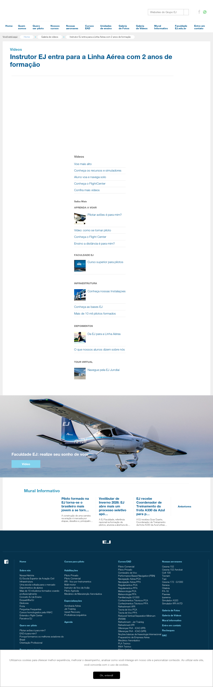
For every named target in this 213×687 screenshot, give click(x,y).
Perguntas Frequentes (33, 549)
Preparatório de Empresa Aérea (133, 580)
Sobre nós (27, 510)
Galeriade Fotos (124, 27)
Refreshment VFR (126, 546)
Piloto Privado (73, 515)
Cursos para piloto (76, 501)
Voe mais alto (166, 86)
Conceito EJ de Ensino (33, 537)
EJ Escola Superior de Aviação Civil (39, 518)
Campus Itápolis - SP (32, 594)
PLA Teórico (124, 586)
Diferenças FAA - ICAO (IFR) (131, 568)
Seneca (164, 525)
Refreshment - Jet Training (131, 562)
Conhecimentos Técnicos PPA (133, 543)
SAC (163, 575)
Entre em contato (170, 565)
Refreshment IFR (126, 565)
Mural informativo (170, 560)
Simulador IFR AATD (171, 543)
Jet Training (71, 548)
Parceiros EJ (28, 558)
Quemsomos (22, 27)
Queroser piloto (38, 27)
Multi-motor (71, 524)
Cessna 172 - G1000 (171, 522)
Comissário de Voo (127, 512)
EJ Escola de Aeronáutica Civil (36, 637)
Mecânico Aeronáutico (129, 583)
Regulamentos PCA (128, 525)
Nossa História (29, 515)
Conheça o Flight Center (174, 163)
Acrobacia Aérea (74, 545)
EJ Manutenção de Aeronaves (36, 640)
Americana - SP (30, 603)
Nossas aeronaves (171, 501)
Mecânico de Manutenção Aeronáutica (84, 533)
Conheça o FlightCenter (173, 110)
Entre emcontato (199, 27)
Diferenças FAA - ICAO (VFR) (132, 571)
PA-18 (164, 531)
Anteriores (184, 446)
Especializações (74, 540)
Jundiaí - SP (28, 597)
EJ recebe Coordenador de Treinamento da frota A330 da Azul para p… (150, 446)
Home (8, 25)
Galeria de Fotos (170, 550)
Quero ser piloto (31, 565)
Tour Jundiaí (28, 607)
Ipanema (165, 537)
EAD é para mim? (30, 573)
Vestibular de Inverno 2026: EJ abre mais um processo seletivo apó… (112, 446)
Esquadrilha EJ (29, 540)
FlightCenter (28, 643)
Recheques (167, 570)
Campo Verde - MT (31, 600)
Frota (24, 546)
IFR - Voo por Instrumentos (79, 521)
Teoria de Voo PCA (127, 549)
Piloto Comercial (74, 518)
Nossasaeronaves (72, 27)
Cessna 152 (167, 506)
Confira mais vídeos (170, 116)
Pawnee (165, 534)
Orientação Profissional (33, 582)
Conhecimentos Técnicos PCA (133, 540)
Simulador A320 (169, 540)
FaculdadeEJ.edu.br (181, 27)
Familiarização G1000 (128, 537)
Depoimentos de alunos (34, 527)
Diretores (26, 543)
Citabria (165, 528)
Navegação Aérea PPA (129, 522)
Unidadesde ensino (106, 27)
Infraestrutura (28, 521)
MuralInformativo (161, 27)
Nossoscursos (55, 27)
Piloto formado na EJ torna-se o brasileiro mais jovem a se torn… (75, 444)
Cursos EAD (124, 501)
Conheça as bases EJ (172, 238)
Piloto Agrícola (73, 530)
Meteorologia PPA (127, 534)
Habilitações (72, 510)
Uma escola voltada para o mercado (40, 524)
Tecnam (165, 515)
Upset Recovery (74, 552)
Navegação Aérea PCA (129, 518)
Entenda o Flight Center (33, 555)
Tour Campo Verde (31, 610)
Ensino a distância (31, 646)
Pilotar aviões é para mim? (35, 570)
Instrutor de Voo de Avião (78, 527)
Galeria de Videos (170, 555)
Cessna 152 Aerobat (171, 509)
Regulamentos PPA (128, 528)
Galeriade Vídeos (142, 27)
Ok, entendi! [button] (106, 675)
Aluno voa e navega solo (174, 103)
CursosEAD (89, 27)
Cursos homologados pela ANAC (38, 552)
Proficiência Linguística (77, 555)
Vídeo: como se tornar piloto (176, 157)
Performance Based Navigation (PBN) (136, 515)
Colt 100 (165, 512)
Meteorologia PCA (127, 531)
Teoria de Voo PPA (127, 552)
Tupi (163, 518)
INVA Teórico (124, 589)
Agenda (70, 562)
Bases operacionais (32, 589)
